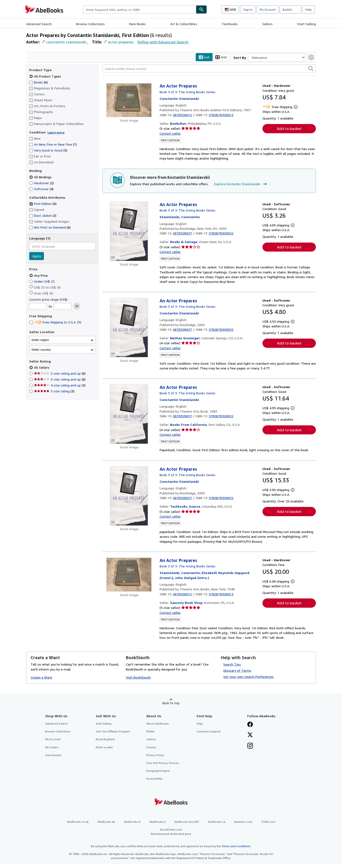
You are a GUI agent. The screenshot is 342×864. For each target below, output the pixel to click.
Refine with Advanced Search (163, 42)
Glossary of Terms (237, 671)
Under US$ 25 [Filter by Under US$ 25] (42, 281)
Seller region (40, 340)
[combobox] (139, 9)
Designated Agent (158, 770)
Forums (151, 747)
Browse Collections (90, 24)
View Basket (53, 755)
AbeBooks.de (106, 822)
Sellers (267, 24)
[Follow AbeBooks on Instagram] (250, 746)
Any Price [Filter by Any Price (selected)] (39, 275)
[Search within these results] (209, 69)
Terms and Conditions (236, 846)
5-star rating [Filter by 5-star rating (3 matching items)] (54, 391)
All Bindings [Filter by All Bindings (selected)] (40, 177)
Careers (151, 739)
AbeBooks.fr (132, 822)
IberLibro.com (243, 822)
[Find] (201, 9)
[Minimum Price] (38, 306)
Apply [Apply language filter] (36, 256)
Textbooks (230, 24)
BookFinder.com (171, 832)
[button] (311, 68)
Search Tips (232, 664)
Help (308, 9)
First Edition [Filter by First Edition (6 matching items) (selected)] (43, 204)
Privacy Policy (155, 755)
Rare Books (137, 24)
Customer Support (209, 731)
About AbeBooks (157, 724)
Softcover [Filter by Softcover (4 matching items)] (41, 189)
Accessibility (154, 779)
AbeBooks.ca (216, 822)
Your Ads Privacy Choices (162, 763)
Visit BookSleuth (138, 677)
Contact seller (170, 133)
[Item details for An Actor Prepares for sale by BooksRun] (129, 100)
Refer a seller (104, 747)
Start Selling (306, 24)
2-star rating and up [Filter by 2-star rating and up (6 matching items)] (60, 374)
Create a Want (41, 677)
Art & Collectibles (183, 24)
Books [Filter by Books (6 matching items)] (38, 82)
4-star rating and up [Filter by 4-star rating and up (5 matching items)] (60, 385)
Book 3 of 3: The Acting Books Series (187, 92)
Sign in (247, 9)
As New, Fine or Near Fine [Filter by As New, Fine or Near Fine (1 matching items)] (53, 144)
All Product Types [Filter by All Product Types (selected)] (45, 76)
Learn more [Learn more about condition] (56, 132)
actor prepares (121, 42)
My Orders (52, 747)
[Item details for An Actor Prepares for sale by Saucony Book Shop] (129, 575)
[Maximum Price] (62, 306)
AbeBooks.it (157, 822)
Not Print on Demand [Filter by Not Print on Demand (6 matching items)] (50, 227)
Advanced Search (39, 24)
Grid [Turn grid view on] (221, 57)
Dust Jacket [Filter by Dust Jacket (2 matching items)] (42, 216)
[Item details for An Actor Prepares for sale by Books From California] (129, 414)
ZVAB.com (268, 822)
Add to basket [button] (289, 128)
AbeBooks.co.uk (78, 822)
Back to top (171, 703)
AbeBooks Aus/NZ (186, 822)
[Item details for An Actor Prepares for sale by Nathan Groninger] (129, 327)
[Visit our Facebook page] (250, 725)
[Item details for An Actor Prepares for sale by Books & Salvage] (129, 231)
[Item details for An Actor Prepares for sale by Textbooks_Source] (129, 496)
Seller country (41, 349)
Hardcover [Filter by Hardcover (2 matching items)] (41, 183)
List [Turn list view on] (204, 57)
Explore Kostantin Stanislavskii (241, 184)
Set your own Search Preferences (248, 677)
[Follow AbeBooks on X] (250, 735)
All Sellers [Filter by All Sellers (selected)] (42, 368)
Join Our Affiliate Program (113, 731)
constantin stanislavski (66, 42)
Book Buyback (105, 739)
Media (150, 731)
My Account (268, 9)
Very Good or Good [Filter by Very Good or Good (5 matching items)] (48, 150)
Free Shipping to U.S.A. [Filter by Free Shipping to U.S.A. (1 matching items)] (55, 322)
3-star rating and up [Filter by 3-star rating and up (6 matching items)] (60, 379)
